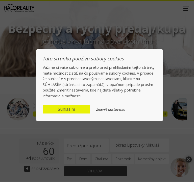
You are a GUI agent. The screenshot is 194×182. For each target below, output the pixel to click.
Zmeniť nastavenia (110, 109)
